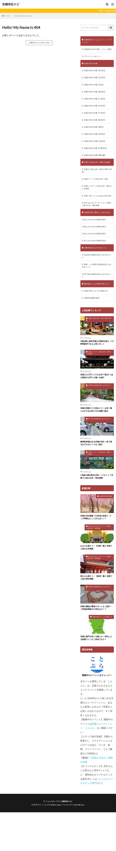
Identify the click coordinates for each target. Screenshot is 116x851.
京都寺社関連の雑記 (93, 329)
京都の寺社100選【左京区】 (97, 83)
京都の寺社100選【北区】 (96, 90)
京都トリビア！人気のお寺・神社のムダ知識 (97, 202)
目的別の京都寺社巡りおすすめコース (97, 281)
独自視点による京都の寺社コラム (97, 313)
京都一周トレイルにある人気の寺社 (97, 213)
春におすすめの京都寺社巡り (97, 243)
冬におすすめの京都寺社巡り (97, 265)
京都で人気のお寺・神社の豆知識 (97, 174)
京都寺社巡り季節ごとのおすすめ (97, 234)
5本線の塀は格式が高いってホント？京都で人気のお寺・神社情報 (97, 510)
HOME (7, 16)
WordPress (80, 843)
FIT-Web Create (53, 843)
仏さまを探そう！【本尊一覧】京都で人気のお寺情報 (96, 584)
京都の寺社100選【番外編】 (97, 165)
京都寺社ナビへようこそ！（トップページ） (97, 41)
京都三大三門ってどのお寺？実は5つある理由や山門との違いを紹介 (97, 408)
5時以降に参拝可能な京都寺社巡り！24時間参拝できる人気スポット (97, 374)
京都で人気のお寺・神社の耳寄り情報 (97, 184)
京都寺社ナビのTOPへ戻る (39, 43)
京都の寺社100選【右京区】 (97, 76)
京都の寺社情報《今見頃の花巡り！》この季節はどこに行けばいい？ (95, 552)
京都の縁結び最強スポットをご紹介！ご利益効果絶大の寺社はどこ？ (96, 646)
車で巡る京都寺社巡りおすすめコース (97, 302)
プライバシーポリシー (94, 61)
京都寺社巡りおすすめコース (97, 272)
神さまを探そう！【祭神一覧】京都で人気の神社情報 (96, 615)
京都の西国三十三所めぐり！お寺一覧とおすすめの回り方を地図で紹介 (96, 442)
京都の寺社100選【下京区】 (97, 120)
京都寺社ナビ (10, 4)
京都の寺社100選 (92, 68)
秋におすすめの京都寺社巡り (97, 258)
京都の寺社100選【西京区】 (97, 128)
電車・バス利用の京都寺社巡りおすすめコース (97, 292)
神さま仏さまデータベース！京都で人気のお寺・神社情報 (97, 223)
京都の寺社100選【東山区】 (97, 98)
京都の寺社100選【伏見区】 (97, 143)
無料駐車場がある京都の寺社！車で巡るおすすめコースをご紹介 (96, 476)
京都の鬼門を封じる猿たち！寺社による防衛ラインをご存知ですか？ (96, 676)
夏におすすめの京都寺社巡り (97, 250)
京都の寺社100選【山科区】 (97, 150)
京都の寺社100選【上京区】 (97, 105)
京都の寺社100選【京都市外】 (98, 158)
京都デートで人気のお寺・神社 (98, 193)
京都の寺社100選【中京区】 (97, 113)
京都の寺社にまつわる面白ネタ (98, 322)
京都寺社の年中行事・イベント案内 (97, 52)
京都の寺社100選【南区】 (96, 135)
